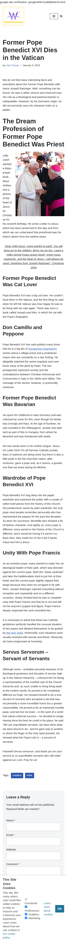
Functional (31, 903)
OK (59, 908)
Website (11, 849)
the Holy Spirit (14, 632)
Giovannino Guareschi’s (42, 348)
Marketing (34, 918)
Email (10, 834)
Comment (13, 864)
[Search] (61, 16)
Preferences (32, 910)
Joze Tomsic (12, 65)
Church (17, 775)
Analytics (33, 914)
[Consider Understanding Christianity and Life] (13, 16)
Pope (29, 775)
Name (10, 820)
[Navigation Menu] (54, 16)
